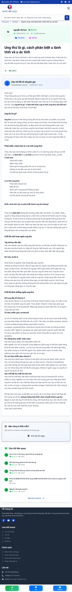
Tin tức (6, 535)
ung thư (12, 70)
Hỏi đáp (15, 22)
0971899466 (15, 575)
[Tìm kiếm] (67, 17)
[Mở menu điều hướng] (68, 8)
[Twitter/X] (69, 2)
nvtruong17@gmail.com (18, 579)
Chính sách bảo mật (10, 555)
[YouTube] (65, 2)
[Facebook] (62, 2)
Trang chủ (5, 22)
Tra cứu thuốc (8, 532)
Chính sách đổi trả (9, 561)
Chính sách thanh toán (11, 558)
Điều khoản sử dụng (10, 552)
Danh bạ (6, 541)
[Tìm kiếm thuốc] (36, 18)
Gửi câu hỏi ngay (36, 436)
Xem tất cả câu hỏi (36, 498)
